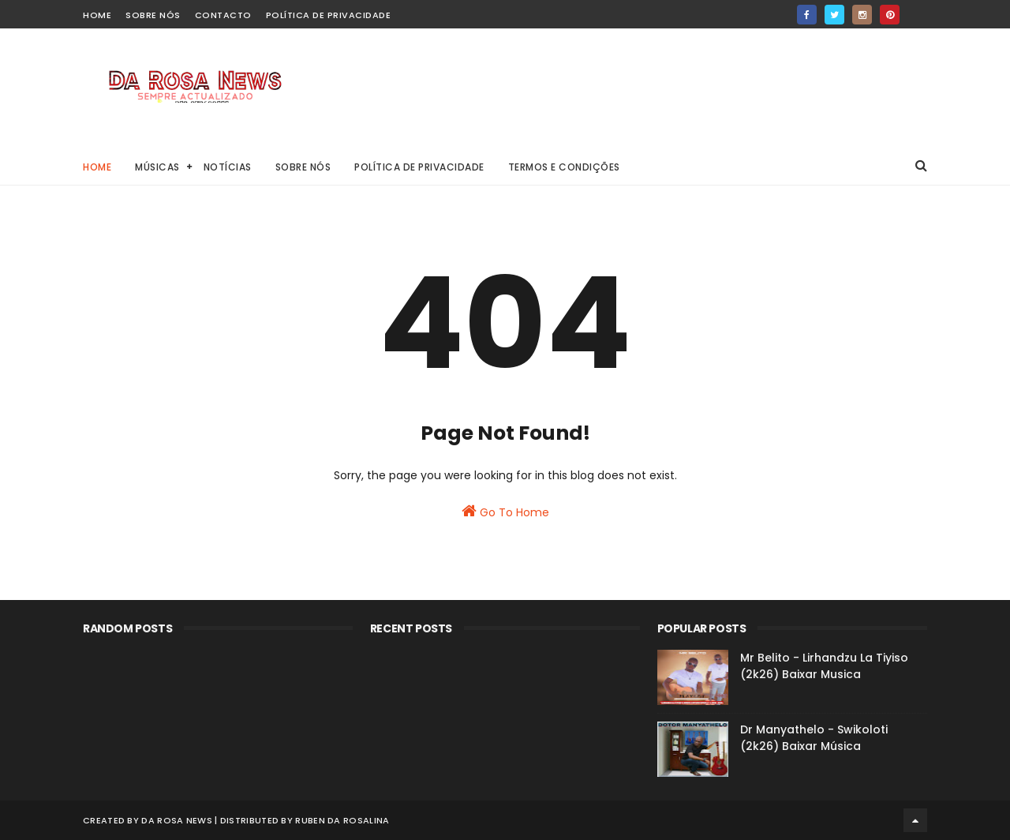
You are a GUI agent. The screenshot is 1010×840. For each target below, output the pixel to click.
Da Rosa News (176, 820)
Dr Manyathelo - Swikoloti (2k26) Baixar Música (814, 738)
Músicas (157, 167)
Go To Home (505, 511)
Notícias (228, 167)
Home (97, 167)
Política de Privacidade (328, 15)
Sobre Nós (153, 15)
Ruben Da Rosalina (342, 820)
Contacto (223, 15)
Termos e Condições (564, 167)
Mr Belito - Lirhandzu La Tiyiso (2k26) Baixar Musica (824, 666)
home (97, 15)
